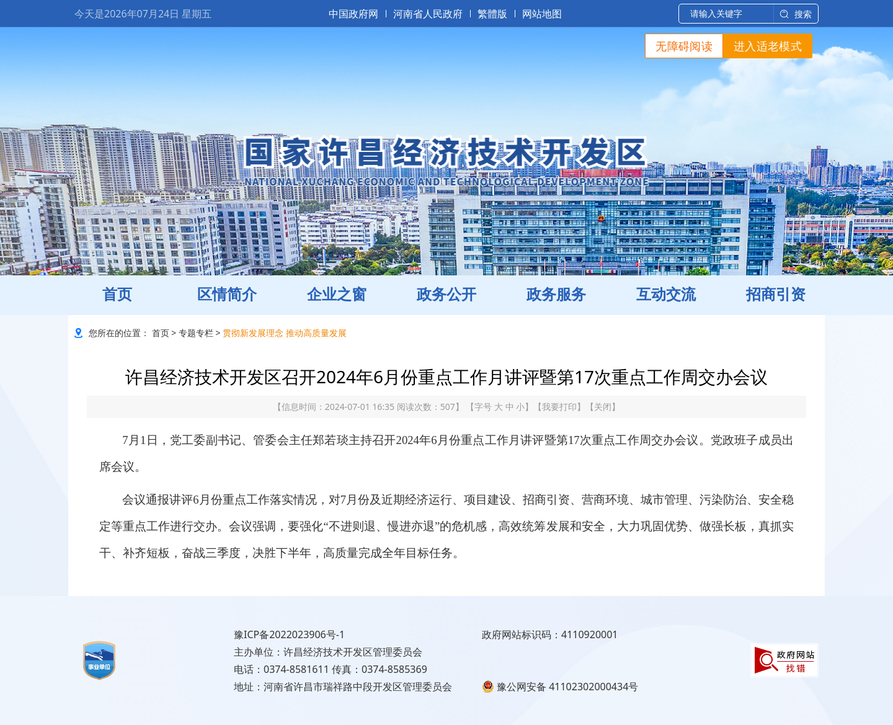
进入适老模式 (768, 45)
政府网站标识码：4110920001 (550, 634)
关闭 (602, 406)
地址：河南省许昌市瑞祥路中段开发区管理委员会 (343, 686)
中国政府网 (353, 13)
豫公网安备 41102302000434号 (560, 686)
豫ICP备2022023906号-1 (289, 634)
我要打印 (559, 406)
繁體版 (492, 13)
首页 (160, 333)
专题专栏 (196, 333)
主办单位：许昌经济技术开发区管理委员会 (328, 652)
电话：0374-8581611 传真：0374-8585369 (330, 669)
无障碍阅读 (684, 45)
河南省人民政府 (428, 13)
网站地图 (542, 13)
